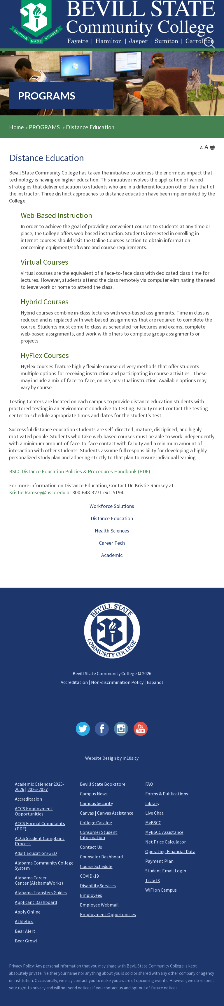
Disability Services (98, 885)
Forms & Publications (166, 794)
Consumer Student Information (98, 834)
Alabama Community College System (44, 865)
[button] (16, 38)
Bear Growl (26, 941)
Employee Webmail (99, 905)
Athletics (24, 921)
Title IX (152, 880)
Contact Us (91, 847)
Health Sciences (112, 530)
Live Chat (154, 813)
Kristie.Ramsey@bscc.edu (37, 492)
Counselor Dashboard (101, 857)
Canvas (87, 813)
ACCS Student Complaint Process (39, 840)
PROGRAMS (44, 127)
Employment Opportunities (108, 914)
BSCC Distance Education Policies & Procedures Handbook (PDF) (79, 471)
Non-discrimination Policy (117, 682)
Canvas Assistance (115, 813)
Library (152, 803)
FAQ (149, 784)
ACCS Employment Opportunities (33, 811)
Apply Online (28, 912)
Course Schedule (96, 866)
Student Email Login (165, 871)
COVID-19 (89, 876)
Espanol (155, 682)
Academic (112, 555)
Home (16, 127)
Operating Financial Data (170, 851)
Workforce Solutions (112, 506)
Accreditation (74, 682)
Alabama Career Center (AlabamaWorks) (39, 880)
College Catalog (96, 822)
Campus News (94, 794)
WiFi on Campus (161, 890)
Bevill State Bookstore (102, 784)
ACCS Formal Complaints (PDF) (40, 826)
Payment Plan (159, 861)
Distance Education (90, 127)
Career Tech (112, 542)
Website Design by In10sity (112, 758)
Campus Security (96, 803)
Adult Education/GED (36, 853)
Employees (91, 895)
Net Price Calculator (165, 842)
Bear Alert (25, 931)
